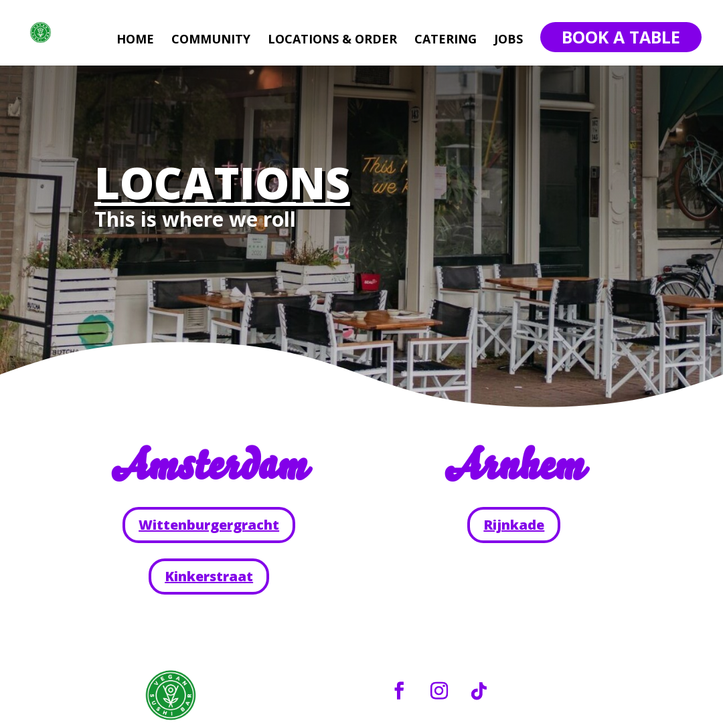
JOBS (508, 40)
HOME (135, 40)
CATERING (445, 40)
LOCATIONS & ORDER (332, 40)
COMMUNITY (210, 40)
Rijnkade (513, 525)
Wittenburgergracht (209, 525)
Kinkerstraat (209, 576)
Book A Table (621, 36)
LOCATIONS (222, 182)
